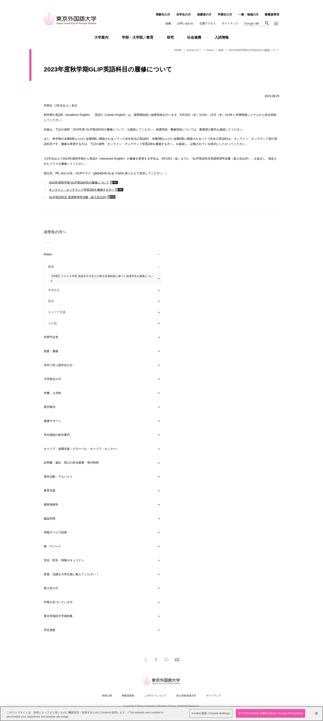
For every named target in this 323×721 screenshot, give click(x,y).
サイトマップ (230, 23)
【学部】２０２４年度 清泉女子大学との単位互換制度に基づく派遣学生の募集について (101, 278)
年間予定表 (51, 337)
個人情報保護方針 (186, 695)
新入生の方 (51, 588)
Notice (210, 50)
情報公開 (107, 695)
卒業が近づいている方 (58, 602)
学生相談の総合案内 (57, 434)
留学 (51, 301)
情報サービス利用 (55, 532)
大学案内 (101, 37)
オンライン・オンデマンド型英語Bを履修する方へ (81, 190)
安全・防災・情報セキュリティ (64, 560)
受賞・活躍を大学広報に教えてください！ (71, 574)
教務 (220, 50)
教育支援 (49, 490)
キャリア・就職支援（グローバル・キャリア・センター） (81, 448)
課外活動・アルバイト (58, 476)
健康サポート (52, 421)
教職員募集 (128, 695)
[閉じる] (316, 713)
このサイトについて (155, 695)
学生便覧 (49, 630)
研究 (170, 37)
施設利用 (49, 518)
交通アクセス (208, 23)
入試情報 (222, 37)
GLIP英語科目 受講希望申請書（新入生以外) (78, 197)
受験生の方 (163, 14)
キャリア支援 (56, 312)
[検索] (254, 23)
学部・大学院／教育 (137, 37)
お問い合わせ (185, 23)
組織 (168, 23)
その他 (52, 323)
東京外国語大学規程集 (58, 616)
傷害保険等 (51, 504)
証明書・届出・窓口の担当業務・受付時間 (71, 462)
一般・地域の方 (248, 14)
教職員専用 (272, 14)
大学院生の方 (52, 379)
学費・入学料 (52, 393)
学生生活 (54, 290)
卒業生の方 (225, 14)
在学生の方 (183, 14)
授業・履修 (51, 351)
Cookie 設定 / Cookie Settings (211, 713)
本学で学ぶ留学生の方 (58, 365)
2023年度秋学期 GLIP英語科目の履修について (79, 182)
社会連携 (194, 37)
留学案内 (49, 406)
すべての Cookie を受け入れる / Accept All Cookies (270, 713)
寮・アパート (52, 546)
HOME (178, 50)
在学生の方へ (194, 50)
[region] (161, 713)
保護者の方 (204, 14)
